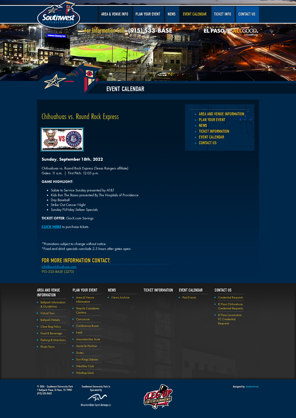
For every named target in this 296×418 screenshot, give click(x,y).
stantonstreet (251, 386)
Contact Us (246, 14)
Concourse (83, 319)
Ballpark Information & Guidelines (52, 304)
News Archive (120, 297)
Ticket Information (214, 131)
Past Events (189, 297)
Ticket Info (222, 14)
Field (79, 332)
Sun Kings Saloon (87, 359)
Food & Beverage (51, 333)
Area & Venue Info (114, 14)
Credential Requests (230, 297)
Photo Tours (47, 346)
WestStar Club (85, 366)
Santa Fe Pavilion (86, 346)
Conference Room (87, 326)
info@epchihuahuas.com (59, 266)
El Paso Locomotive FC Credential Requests (230, 319)
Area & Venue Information (85, 299)
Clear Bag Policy (50, 326)
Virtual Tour (47, 313)
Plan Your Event (148, 14)
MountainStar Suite (88, 339)
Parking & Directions (53, 340)
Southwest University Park (59, 15)
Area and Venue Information (221, 114)
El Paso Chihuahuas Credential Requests (230, 306)
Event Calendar (195, 14)
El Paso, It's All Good (231, 32)
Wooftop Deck (85, 373)
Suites (79, 352)
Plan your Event (212, 119)
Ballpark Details (50, 320)
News (172, 14)
